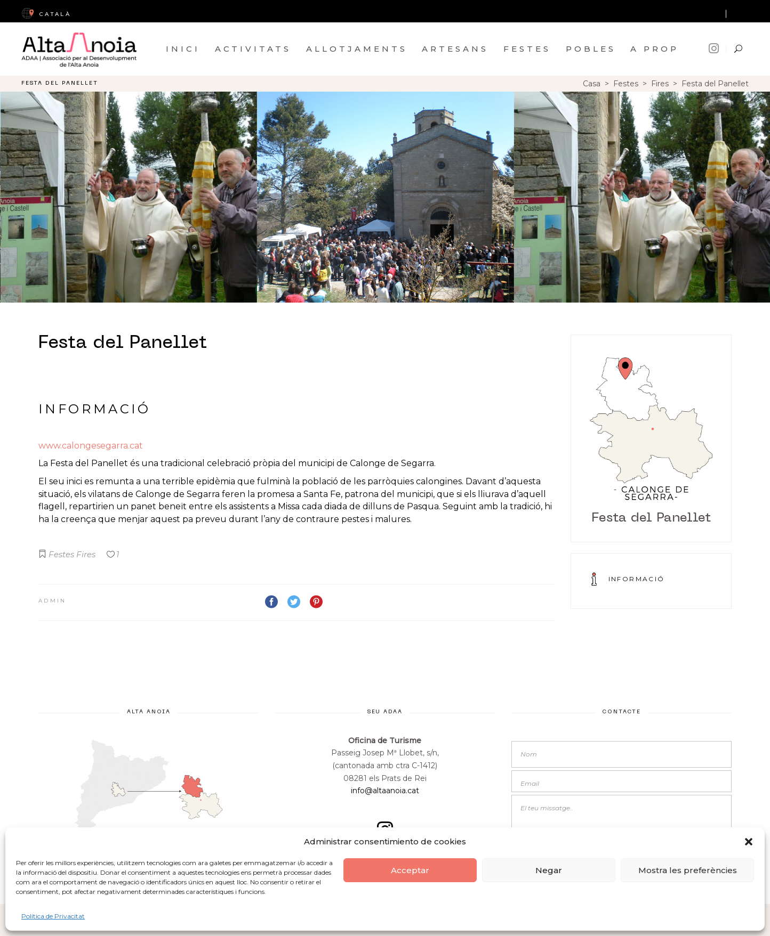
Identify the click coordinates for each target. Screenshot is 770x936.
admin (52, 600)
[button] (748, 841)
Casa (591, 83)
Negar (548, 870)
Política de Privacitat (53, 916)
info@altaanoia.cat (385, 790)
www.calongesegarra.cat (90, 446)
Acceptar (410, 870)
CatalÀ (46, 14)
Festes (625, 83)
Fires (660, 83)
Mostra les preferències (687, 870)
